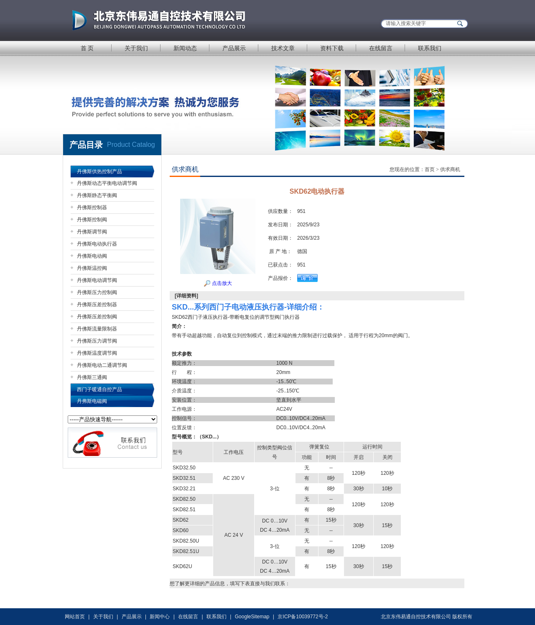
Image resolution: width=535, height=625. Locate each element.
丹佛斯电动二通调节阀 (102, 365)
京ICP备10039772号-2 (303, 617)
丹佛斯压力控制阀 (97, 292)
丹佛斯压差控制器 (97, 304)
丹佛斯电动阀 (92, 256)
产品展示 (234, 48)
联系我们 (429, 48)
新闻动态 (185, 48)
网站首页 (75, 617)
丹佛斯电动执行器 (97, 244)
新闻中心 (160, 617)
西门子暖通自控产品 (99, 389)
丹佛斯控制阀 (92, 220)
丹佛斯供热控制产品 (99, 171)
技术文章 (283, 48)
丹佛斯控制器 (92, 207)
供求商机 (450, 169)
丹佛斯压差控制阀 (97, 317)
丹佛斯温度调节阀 (97, 353)
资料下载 (332, 48)
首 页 (87, 48)
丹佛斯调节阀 (92, 232)
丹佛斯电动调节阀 (97, 280)
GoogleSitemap (252, 617)
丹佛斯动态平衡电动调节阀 (107, 183)
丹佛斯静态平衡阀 (97, 195)
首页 (430, 169)
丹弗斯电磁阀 (92, 401)
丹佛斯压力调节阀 (97, 341)
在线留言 (380, 48)
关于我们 (136, 48)
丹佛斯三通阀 (92, 377)
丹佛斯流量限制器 (97, 329)
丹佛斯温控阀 (92, 268)
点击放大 (218, 283)
